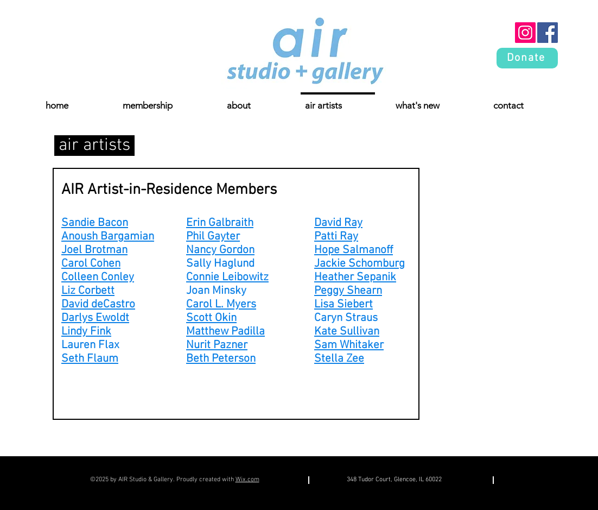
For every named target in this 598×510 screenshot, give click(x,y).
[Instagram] (525, 32)
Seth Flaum (89, 359)
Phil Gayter (213, 236)
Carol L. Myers (221, 304)
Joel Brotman (94, 250)
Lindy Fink (86, 331)
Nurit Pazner (216, 345)
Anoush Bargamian (107, 236)
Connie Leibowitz (227, 277)
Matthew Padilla (225, 331)
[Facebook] (547, 32)
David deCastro (98, 304)
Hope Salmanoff (353, 250)
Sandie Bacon (94, 223)
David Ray (338, 223)
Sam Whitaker (349, 345)
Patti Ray (336, 236)
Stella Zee (339, 359)
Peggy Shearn (348, 291)
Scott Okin (211, 318)
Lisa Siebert (343, 304)
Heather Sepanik (355, 277)
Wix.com (247, 479)
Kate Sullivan (346, 331)
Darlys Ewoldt (95, 318)
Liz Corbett (87, 291)
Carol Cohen (90, 263)
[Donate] (527, 58)
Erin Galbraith (219, 223)
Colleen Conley (97, 277)
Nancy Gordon (220, 250)
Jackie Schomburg (359, 263)
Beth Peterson (221, 359)
